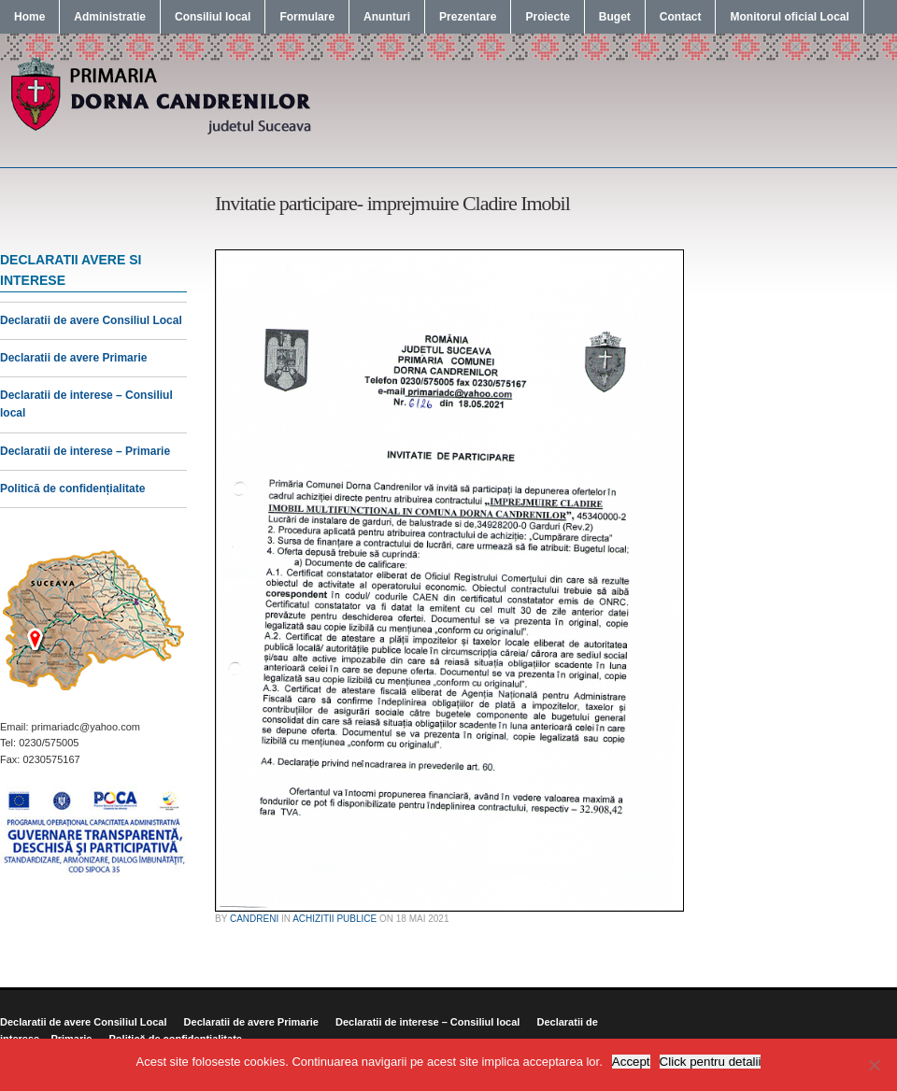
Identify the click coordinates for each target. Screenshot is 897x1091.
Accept (631, 1062)
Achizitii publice (334, 919)
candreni (254, 919)
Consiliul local (212, 16)
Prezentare (467, 16)
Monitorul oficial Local (789, 16)
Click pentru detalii (711, 1062)
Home (29, 16)
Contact (681, 16)
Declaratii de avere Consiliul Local (91, 320)
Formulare (307, 16)
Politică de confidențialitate (72, 488)
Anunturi (386, 16)
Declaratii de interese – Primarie (85, 451)
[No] (873, 1065)
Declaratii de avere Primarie (73, 357)
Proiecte (547, 16)
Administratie (110, 16)
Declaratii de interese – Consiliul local (427, 1021)
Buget (615, 16)
